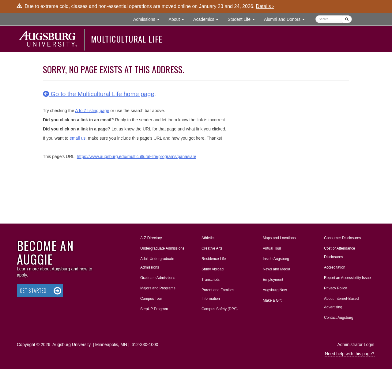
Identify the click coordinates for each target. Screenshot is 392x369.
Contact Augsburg (338, 317)
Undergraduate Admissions (162, 248)
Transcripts (211, 279)
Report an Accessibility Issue (347, 278)
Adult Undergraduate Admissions (157, 263)
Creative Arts (212, 248)
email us (77, 138)
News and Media (276, 269)
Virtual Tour (272, 248)
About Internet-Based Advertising (341, 302)
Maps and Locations (279, 238)
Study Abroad (213, 269)
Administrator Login (355, 344)
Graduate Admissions (157, 278)
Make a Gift (272, 300)
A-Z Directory (151, 238)
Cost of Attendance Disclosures (339, 252)
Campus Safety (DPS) (220, 309)
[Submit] (347, 19)
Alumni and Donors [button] (286, 19)
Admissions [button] (148, 19)
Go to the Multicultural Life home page (98, 94)
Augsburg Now (275, 290)
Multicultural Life (126, 39)
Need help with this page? (349, 353)
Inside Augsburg (276, 259)
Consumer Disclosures (342, 238)
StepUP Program (154, 309)
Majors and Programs (157, 287)
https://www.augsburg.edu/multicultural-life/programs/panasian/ (136, 156)
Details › (265, 6)
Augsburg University (71, 344)
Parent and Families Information (218, 294)
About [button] (179, 20)
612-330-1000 (144, 344)
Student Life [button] (243, 19)
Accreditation (334, 267)
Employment (273, 279)
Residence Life (214, 259)
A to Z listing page (92, 110)
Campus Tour (151, 298)
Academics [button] (208, 19)
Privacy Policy (335, 288)
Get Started (33, 290)
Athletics (208, 238)
